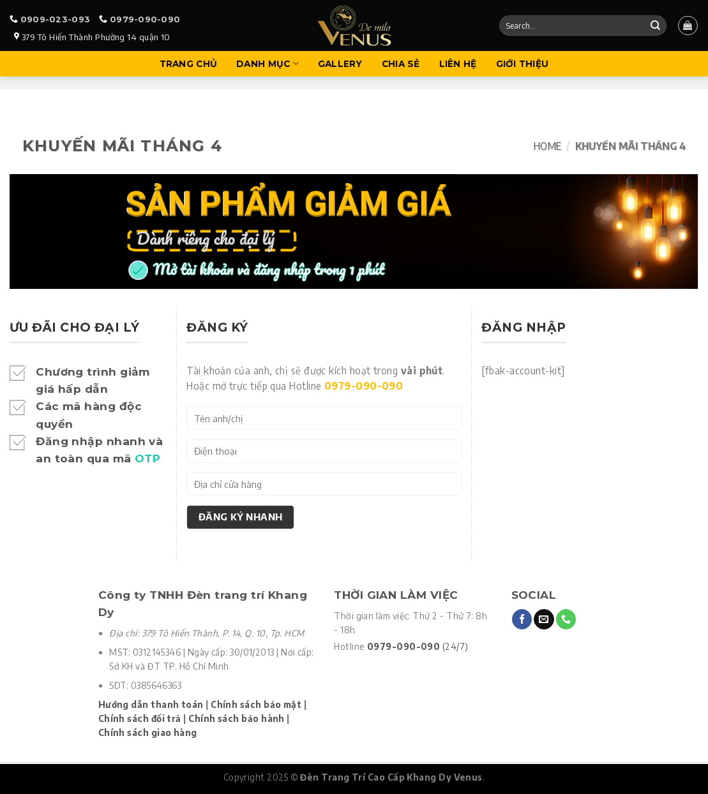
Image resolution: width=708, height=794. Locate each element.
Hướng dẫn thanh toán (151, 704)
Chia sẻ (401, 64)
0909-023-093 (55, 19)
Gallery (340, 64)
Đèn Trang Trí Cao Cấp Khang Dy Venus (391, 777)
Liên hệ (458, 64)
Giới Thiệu (522, 64)
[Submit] (655, 25)
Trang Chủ (188, 64)
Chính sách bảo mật (256, 704)
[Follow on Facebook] (522, 619)
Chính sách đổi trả (139, 718)
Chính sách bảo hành (236, 718)
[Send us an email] (544, 619)
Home (547, 146)
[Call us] (566, 619)
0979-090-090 (145, 19)
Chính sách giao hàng (147, 732)
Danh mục (267, 63)
